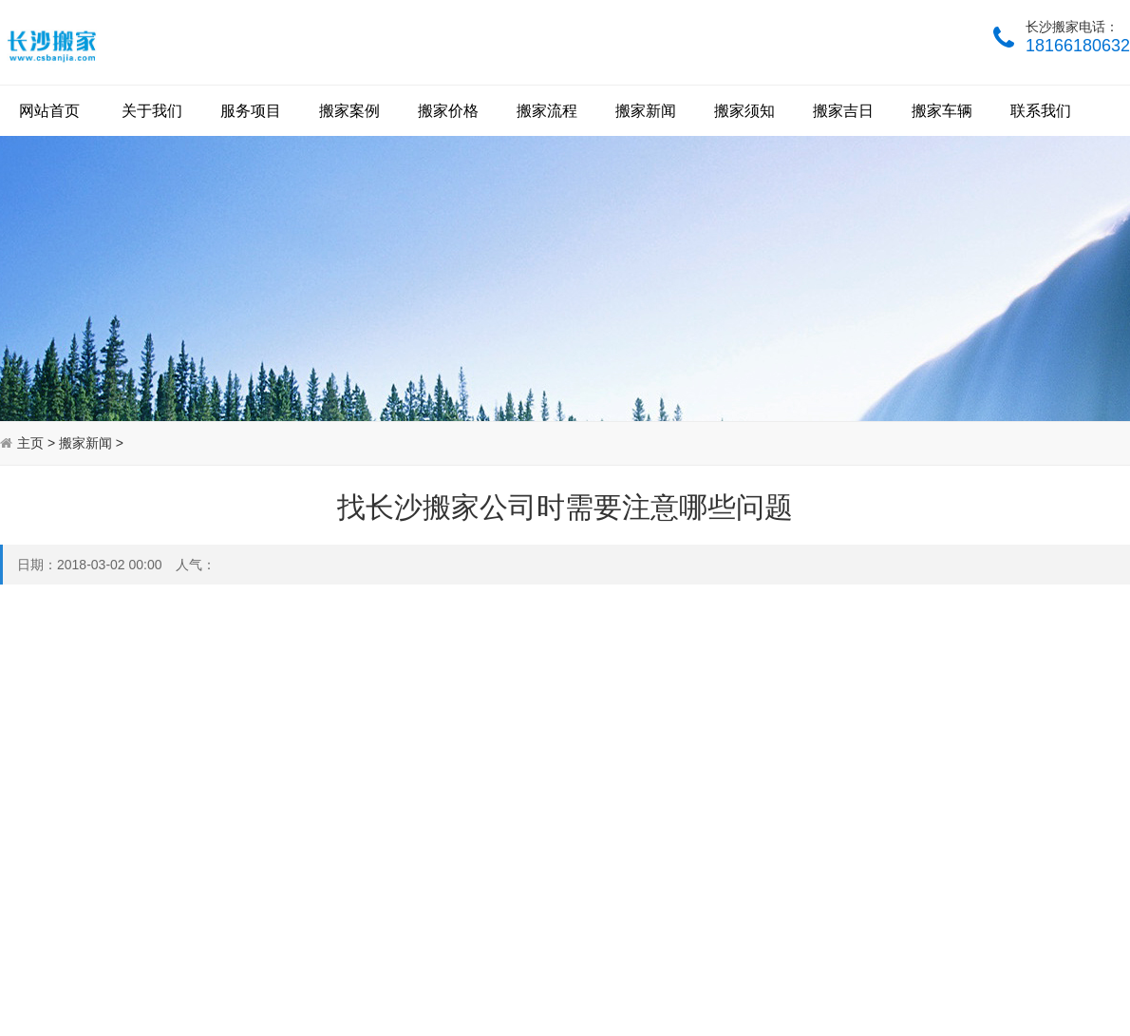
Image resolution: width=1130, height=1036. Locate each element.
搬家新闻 (645, 111)
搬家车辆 (942, 111)
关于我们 (152, 111)
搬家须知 (744, 111)
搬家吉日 (843, 111)
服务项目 (250, 111)
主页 (30, 443)
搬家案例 (349, 111)
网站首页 (49, 111)
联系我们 (1040, 111)
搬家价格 (448, 111)
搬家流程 (547, 111)
